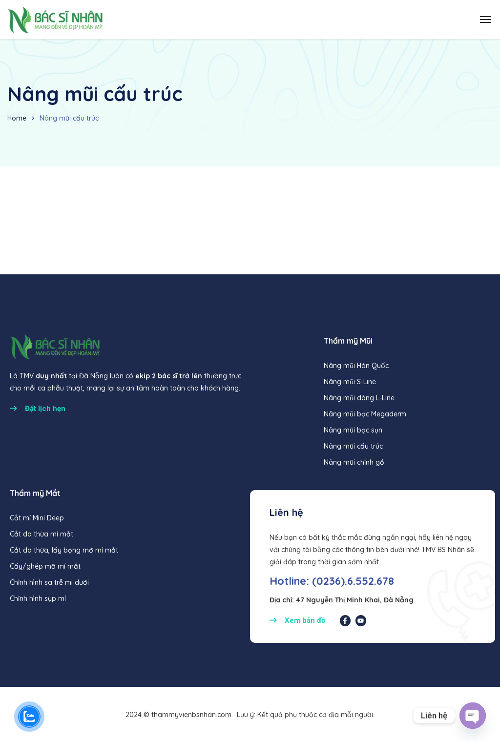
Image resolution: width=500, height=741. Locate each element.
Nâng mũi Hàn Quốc (356, 365)
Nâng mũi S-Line (350, 381)
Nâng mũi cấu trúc (353, 446)
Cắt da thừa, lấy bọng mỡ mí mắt (64, 550)
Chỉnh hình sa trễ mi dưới (49, 582)
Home (16, 118)
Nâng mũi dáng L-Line (359, 397)
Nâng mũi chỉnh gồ (354, 462)
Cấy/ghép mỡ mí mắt (45, 566)
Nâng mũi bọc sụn (353, 430)
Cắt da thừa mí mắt (41, 534)
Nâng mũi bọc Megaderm (365, 414)
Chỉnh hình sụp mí (38, 598)
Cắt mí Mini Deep (37, 518)
